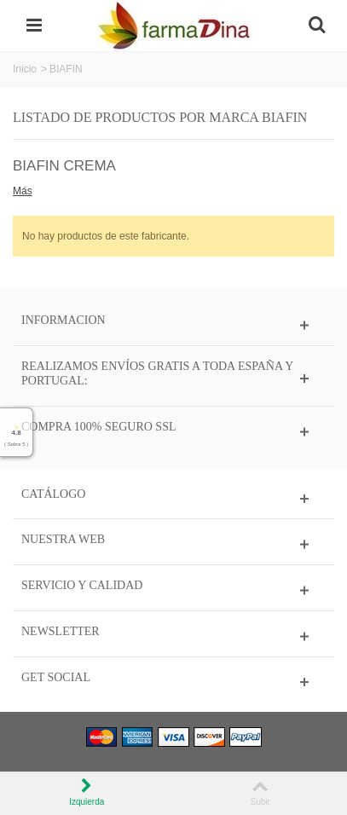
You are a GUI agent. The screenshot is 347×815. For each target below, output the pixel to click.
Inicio (25, 69)
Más (22, 191)
